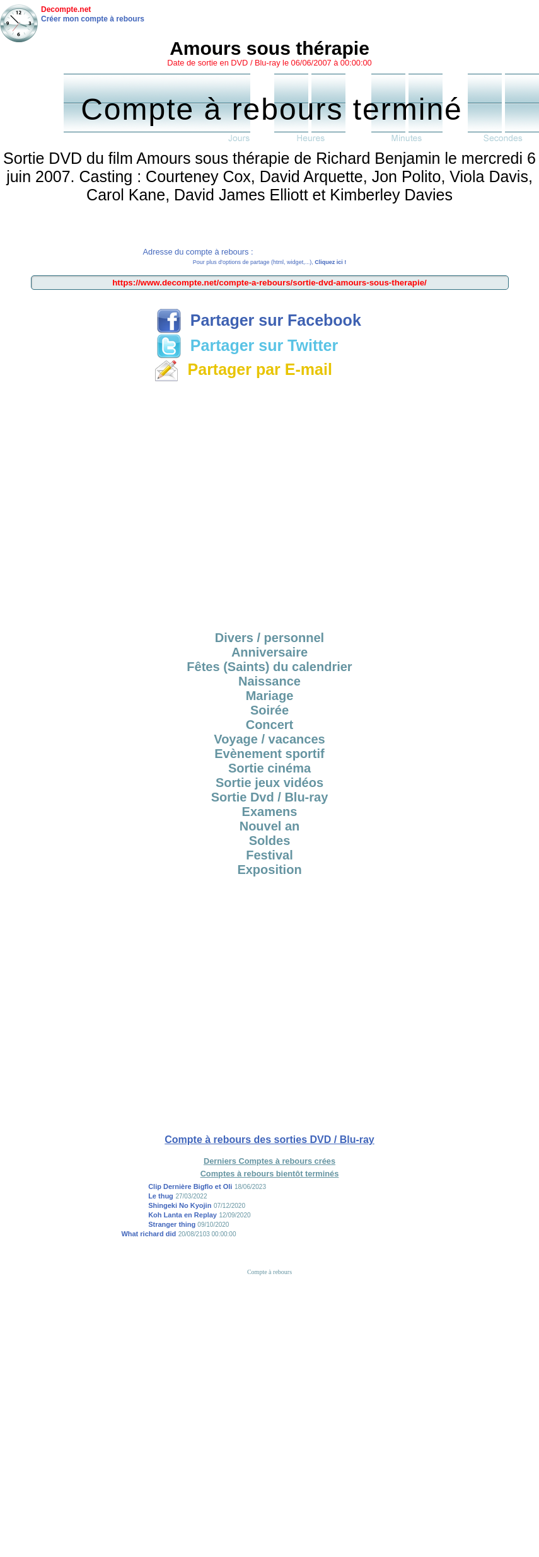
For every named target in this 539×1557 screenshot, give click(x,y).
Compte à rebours (269, 1271)
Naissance (269, 681)
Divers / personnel (269, 638)
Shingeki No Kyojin (179, 1205)
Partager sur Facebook (258, 320)
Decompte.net (66, 9)
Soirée (269, 710)
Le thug (160, 1196)
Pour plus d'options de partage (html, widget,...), (269, 262)
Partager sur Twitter (247, 345)
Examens (270, 812)
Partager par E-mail (243, 369)
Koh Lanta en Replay (182, 1215)
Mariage (270, 696)
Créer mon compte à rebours (92, 18)
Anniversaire (269, 652)
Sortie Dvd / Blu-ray (269, 797)
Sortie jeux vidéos (269, 783)
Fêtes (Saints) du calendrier (269, 667)
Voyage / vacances (269, 739)
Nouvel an (270, 826)
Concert (270, 725)
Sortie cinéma (269, 768)
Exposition (269, 869)
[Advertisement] (118, 504)
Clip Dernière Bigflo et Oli (190, 1186)
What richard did (148, 1234)
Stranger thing (172, 1224)
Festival (269, 855)
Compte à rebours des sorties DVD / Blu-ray (269, 1139)
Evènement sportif (269, 754)
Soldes (270, 840)
